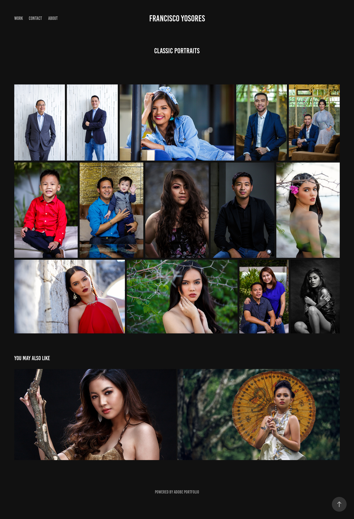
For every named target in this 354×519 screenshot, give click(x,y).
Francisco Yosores (177, 18)
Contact (35, 18)
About (53, 18)
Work (18, 18)
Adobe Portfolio (186, 492)
